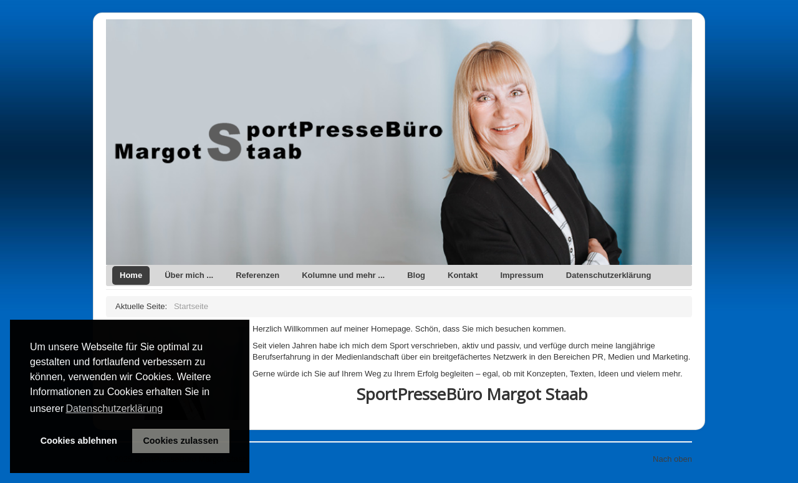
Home (131, 275)
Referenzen (257, 275)
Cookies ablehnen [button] (79, 441)
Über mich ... (189, 275)
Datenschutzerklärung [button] (114, 408)
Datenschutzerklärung (608, 275)
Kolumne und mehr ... (343, 275)
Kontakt (463, 275)
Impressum (521, 275)
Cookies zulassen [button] (180, 441)
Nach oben (672, 459)
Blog (416, 275)
